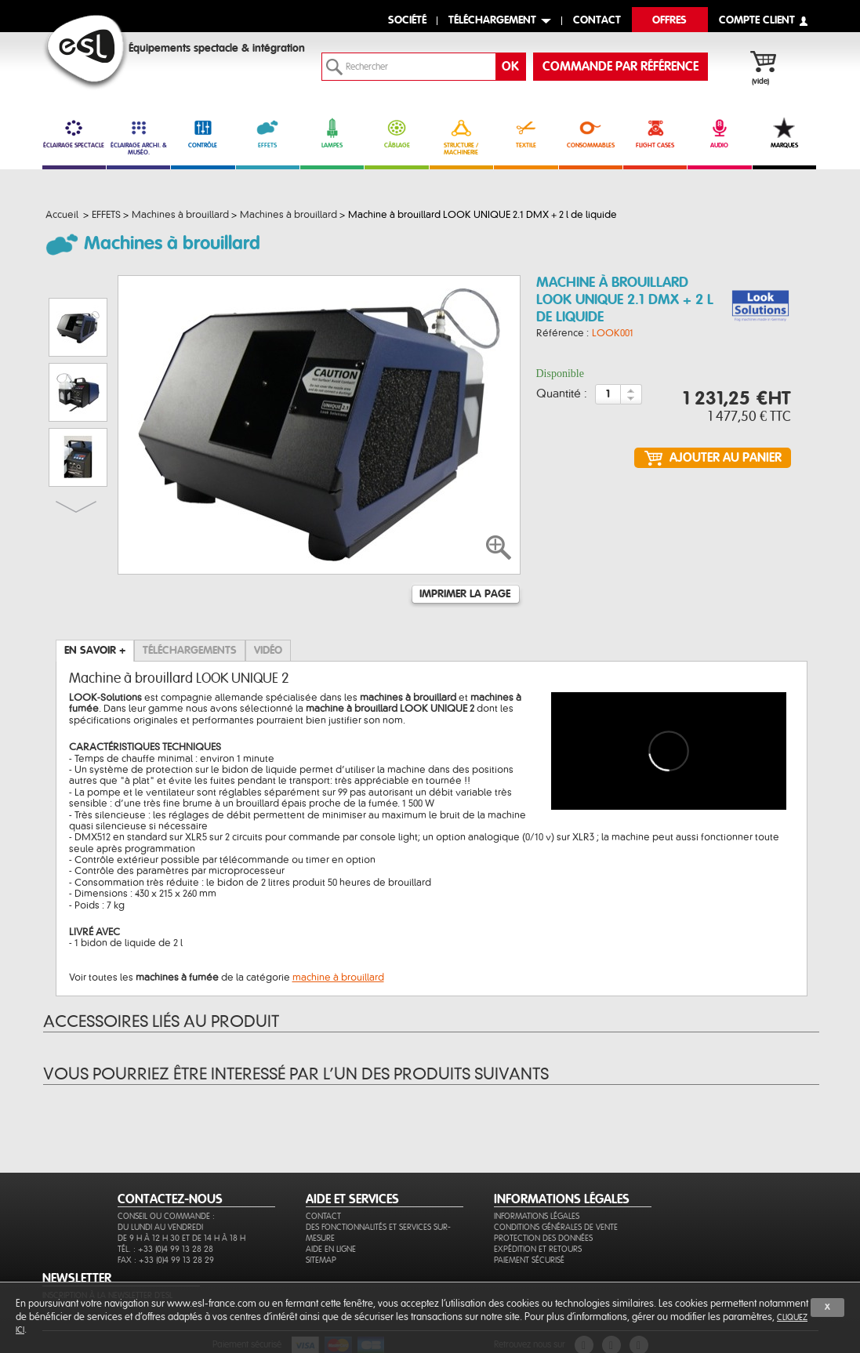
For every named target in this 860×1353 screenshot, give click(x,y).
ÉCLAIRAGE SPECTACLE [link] (74, 133)
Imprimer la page (464, 594)
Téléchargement (492, 21)
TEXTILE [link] (525, 133)
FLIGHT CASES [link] (655, 133)
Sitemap (321, 1260)
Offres (669, 21)
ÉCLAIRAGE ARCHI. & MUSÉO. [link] (138, 137)
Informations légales (536, 1216)
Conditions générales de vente (556, 1227)
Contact (323, 1216)
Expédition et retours (538, 1249)
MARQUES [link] (784, 133)
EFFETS (267, 133)
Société (407, 21)
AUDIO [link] (719, 133)
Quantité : (561, 394)
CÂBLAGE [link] (396, 133)
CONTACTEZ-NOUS (170, 1199)
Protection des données (543, 1238)
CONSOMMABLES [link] (590, 133)
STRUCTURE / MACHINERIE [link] (461, 137)
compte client (757, 21)
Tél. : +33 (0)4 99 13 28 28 (165, 1249)
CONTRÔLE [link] (202, 133)
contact (597, 21)
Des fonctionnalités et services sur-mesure (378, 1232)
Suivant (76, 507)
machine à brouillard (338, 977)
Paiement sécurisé (529, 1260)
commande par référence (620, 66)
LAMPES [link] (332, 133)
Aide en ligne (331, 1249)
